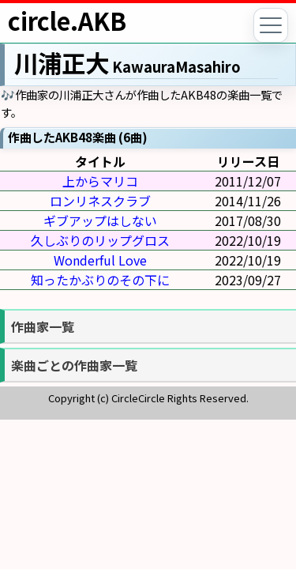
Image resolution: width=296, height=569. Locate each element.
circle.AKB (67, 20)
